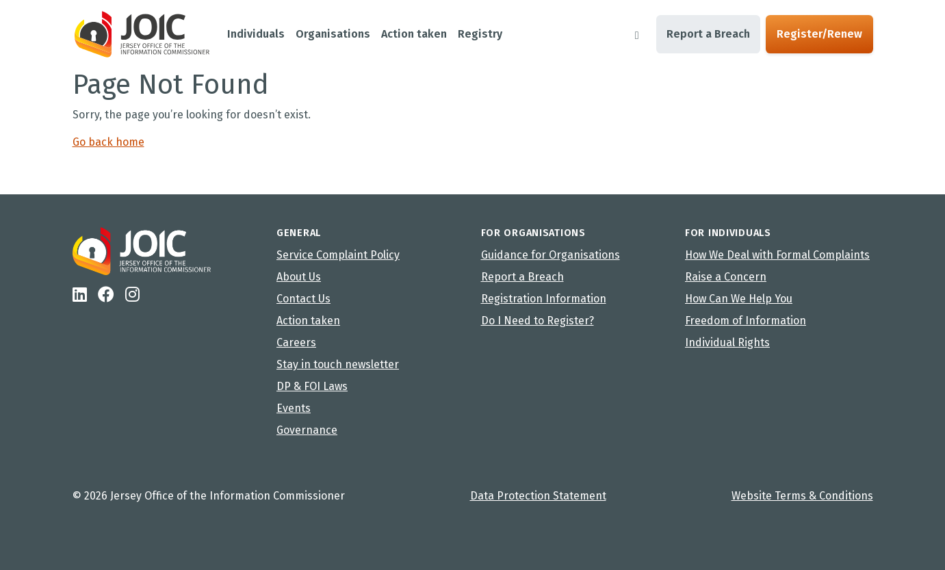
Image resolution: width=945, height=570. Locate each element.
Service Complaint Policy (338, 254)
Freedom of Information (745, 320)
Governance (306, 430)
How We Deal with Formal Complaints (777, 254)
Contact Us (303, 298)
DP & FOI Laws (312, 386)
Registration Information (543, 298)
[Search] (637, 34)
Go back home (108, 141)
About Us (298, 276)
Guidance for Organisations (550, 254)
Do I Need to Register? (537, 320)
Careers (296, 342)
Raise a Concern (725, 276)
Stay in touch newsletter (337, 364)
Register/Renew (819, 33)
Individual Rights (727, 342)
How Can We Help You (738, 298)
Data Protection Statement (538, 495)
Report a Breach (708, 33)
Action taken (308, 320)
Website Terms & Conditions (802, 495)
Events (293, 408)
